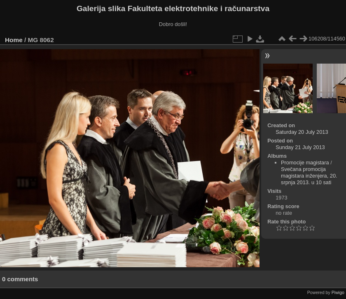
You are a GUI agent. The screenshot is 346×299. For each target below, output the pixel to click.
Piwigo (338, 292)
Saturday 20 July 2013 (302, 132)
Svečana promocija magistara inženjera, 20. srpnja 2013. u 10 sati (309, 175)
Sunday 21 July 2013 (300, 147)
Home (14, 39)
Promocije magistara (305, 162)
